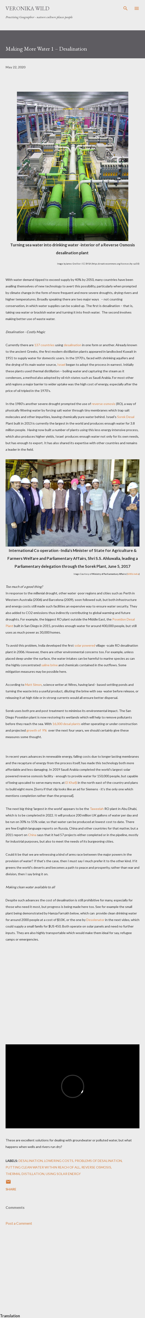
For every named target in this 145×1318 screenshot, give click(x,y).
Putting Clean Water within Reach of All (43, 1167)
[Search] (125, 8)
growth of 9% (37, 730)
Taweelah (97, 809)
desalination (72, 345)
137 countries (44, 345)
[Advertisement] (72, 1273)
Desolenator (95, 920)
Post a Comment (19, 1223)
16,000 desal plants (66, 724)
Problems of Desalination (98, 1161)
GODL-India (133, 574)
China (32, 835)
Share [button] (11, 1189)
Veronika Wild (27, 8)
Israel (61, 364)
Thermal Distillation (25, 1174)
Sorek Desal (125, 417)
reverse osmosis (103, 404)
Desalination (31, 1161)
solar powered (84, 645)
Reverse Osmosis (96, 1167)
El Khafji (71, 783)
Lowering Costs (58, 1161)
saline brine (49, 665)
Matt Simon (33, 685)
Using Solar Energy (63, 1174)
